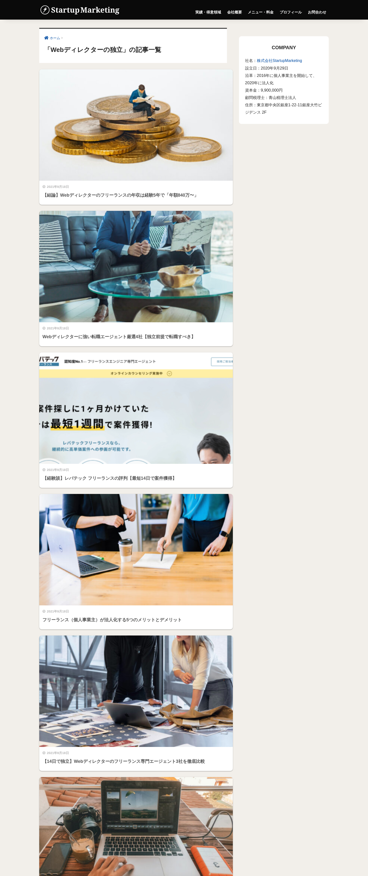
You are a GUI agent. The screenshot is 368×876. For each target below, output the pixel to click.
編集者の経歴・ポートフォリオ (70, 795)
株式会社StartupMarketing (280, 60)
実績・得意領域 (208, 11)
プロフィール (291, 11)
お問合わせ (317, 11)
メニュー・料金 (261, 11)
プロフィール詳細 (58, 789)
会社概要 (234, 11)
